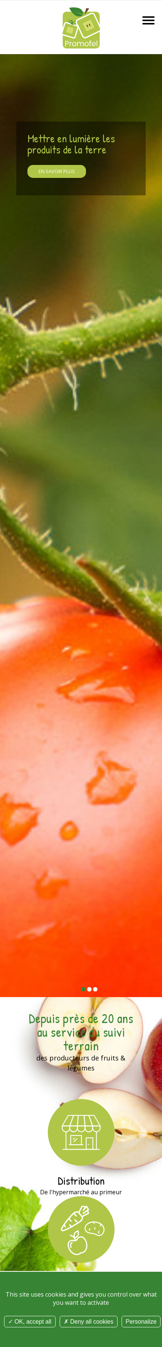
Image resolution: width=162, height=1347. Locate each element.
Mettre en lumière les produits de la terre (71, 144)
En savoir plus (57, 171)
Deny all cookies (88, 1321)
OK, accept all (30, 1321)
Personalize (141, 1321)
